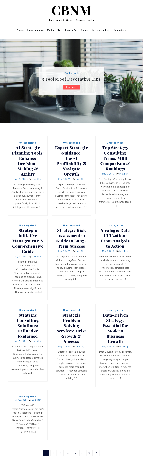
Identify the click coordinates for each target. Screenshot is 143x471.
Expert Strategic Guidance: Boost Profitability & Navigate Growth (71, 161)
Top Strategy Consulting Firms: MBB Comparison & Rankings (115, 158)
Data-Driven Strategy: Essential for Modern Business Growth (115, 328)
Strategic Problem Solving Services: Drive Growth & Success (71, 328)
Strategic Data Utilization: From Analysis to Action (115, 238)
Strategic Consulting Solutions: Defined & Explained (28, 325)
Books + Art (71, 30)
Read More (71, 87)
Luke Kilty (36, 179)
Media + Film (54, 30)
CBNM (71, 10)
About (20, 30)
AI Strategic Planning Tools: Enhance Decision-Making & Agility (28, 161)
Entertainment (35, 30)
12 (90, 453)
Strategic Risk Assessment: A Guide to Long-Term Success (71, 238)
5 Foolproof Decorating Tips (71, 79)
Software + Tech (101, 30)
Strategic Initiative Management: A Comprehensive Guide (27, 241)
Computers (120, 30)
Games (84, 30)
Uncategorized (27, 142)
